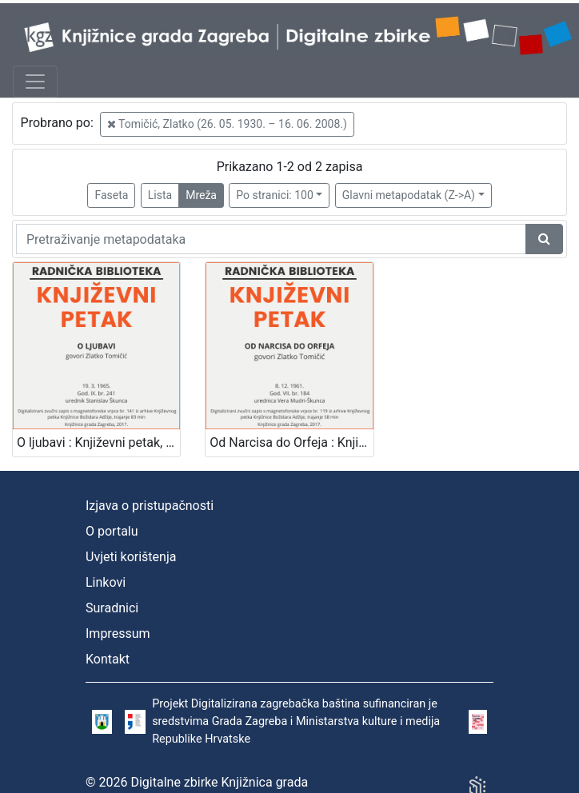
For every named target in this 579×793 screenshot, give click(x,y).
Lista (160, 195)
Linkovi (106, 582)
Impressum (118, 633)
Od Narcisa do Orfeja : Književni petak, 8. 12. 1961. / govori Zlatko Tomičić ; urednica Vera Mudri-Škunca (291, 442)
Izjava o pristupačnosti (150, 505)
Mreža (201, 195)
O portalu (112, 531)
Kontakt (108, 659)
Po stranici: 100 (274, 195)
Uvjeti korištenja (131, 556)
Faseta (111, 195)
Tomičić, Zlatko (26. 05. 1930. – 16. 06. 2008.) (227, 124)
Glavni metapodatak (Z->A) (408, 195)
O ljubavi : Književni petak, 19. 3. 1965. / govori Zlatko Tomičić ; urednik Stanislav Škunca (98, 442)
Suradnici (112, 608)
